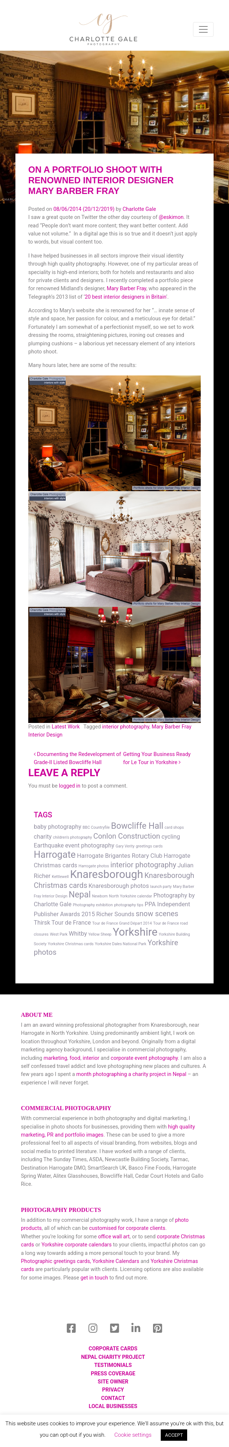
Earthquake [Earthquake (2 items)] (49, 845)
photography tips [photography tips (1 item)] (128, 905)
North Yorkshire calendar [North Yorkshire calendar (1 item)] (130, 896)
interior (91, 1058)
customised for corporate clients (127, 1228)
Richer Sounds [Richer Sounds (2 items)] (115, 914)
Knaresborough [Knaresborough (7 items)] (106, 874)
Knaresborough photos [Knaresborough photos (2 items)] (118, 885)
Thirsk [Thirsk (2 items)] (42, 922)
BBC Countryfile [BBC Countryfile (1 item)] (96, 827)
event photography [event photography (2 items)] (89, 845)
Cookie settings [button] (133, 1435)
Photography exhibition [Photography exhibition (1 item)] (93, 905)
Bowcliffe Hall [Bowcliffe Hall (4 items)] (137, 826)
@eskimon (171, 217)
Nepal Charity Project (113, 1357)
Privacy (113, 1390)
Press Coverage (113, 1374)
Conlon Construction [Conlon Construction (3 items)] (126, 836)
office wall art (113, 1237)
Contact (113, 1398)
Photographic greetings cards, (56, 1261)
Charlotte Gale (139, 209)
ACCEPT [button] (174, 1435)
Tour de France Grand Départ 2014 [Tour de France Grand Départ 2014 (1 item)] (122, 923)
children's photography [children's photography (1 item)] (72, 837)
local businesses (113, 1406)
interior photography (125, 727)
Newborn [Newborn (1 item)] (100, 896)
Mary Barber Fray (126, 288)
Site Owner (113, 1382)
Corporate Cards (113, 1349)
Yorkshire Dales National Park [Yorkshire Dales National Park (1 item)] (120, 944)
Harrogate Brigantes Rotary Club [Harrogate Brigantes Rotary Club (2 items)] (120, 855)
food (74, 1058)
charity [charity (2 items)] (43, 836)
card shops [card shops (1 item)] (174, 827)
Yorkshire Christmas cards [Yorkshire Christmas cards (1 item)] (71, 944)
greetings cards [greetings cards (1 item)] (149, 846)
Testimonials (113, 1365)
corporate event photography (144, 1058)
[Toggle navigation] (203, 29)
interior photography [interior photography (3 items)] (143, 864)
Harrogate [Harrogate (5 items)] (55, 854)
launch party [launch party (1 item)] (160, 886)
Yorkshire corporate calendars (76, 1245)
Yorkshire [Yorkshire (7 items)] (135, 932)
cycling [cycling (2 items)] (170, 836)
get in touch (94, 1278)
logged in (69, 786)
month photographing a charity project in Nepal (131, 1074)
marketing (55, 1058)
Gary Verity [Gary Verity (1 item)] (125, 846)
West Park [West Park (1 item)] (59, 934)
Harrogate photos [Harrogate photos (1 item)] (94, 866)
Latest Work (66, 727)
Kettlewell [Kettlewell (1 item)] (60, 876)
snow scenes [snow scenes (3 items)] (157, 913)
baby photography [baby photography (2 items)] (57, 826)
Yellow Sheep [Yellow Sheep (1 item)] (99, 934)
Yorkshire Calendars (115, 1261)
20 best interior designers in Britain (125, 297)
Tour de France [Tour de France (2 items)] (71, 922)
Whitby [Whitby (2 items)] (78, 933)
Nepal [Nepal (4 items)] (80, 895)
